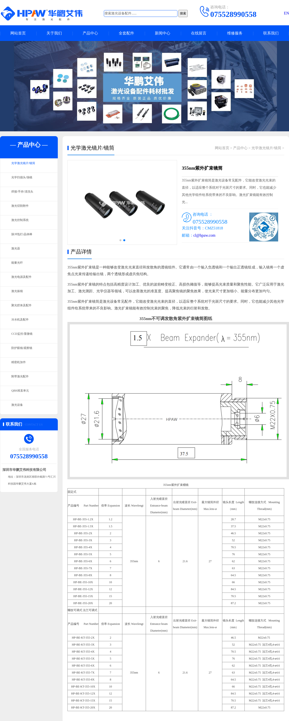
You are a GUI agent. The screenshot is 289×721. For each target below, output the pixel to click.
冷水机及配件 (22, 322)
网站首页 (18, 33)
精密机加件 (20, 365)
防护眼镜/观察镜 (24, 350)
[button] (120, 240)
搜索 (183, 13)
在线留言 (198, 33)
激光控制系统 (22, 222)
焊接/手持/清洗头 (25, 194)
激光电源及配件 (24, 279)
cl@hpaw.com (204, 235)
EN (286, 13)
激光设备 (18, 407)
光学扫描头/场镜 (24, 180)
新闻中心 (162, 33)
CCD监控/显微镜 (24, 336)
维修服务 (235, 33)
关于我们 (54, 33)
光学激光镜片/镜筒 (26, 165)
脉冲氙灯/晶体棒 (24, 237)
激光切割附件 (22, 208)
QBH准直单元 (22, 393)
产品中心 (90, 33)
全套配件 (126, 33)
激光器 (16, 251)
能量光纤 (18, 265)
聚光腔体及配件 (24, 308)
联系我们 (271, 33)
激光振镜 (18, 293)
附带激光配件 (22, 379)
